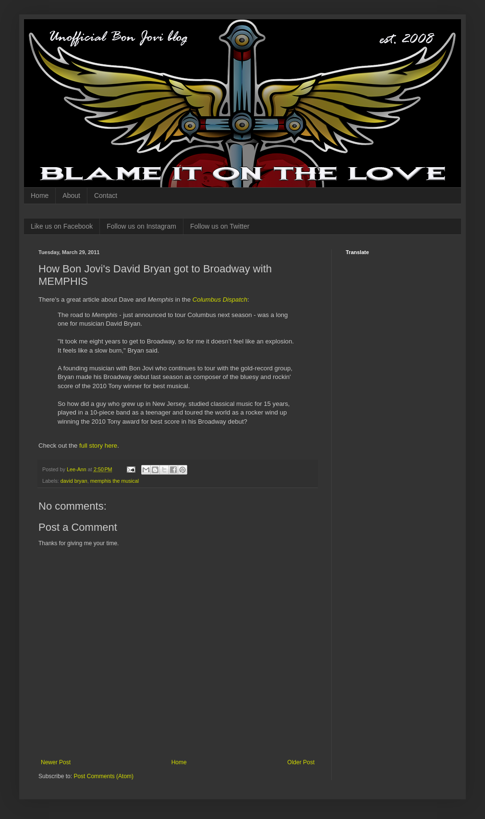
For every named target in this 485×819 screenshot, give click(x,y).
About (71, 195)
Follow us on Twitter (219, 226)
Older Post (301, 762)
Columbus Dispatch (220, 299)
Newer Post (56, 762)
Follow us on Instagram (141, 226)
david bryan (74, 481)
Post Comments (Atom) (103, 776)
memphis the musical (114, 481)
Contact (105, 195)
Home (39, 195)
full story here (98, 445)
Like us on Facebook (62, 226)
